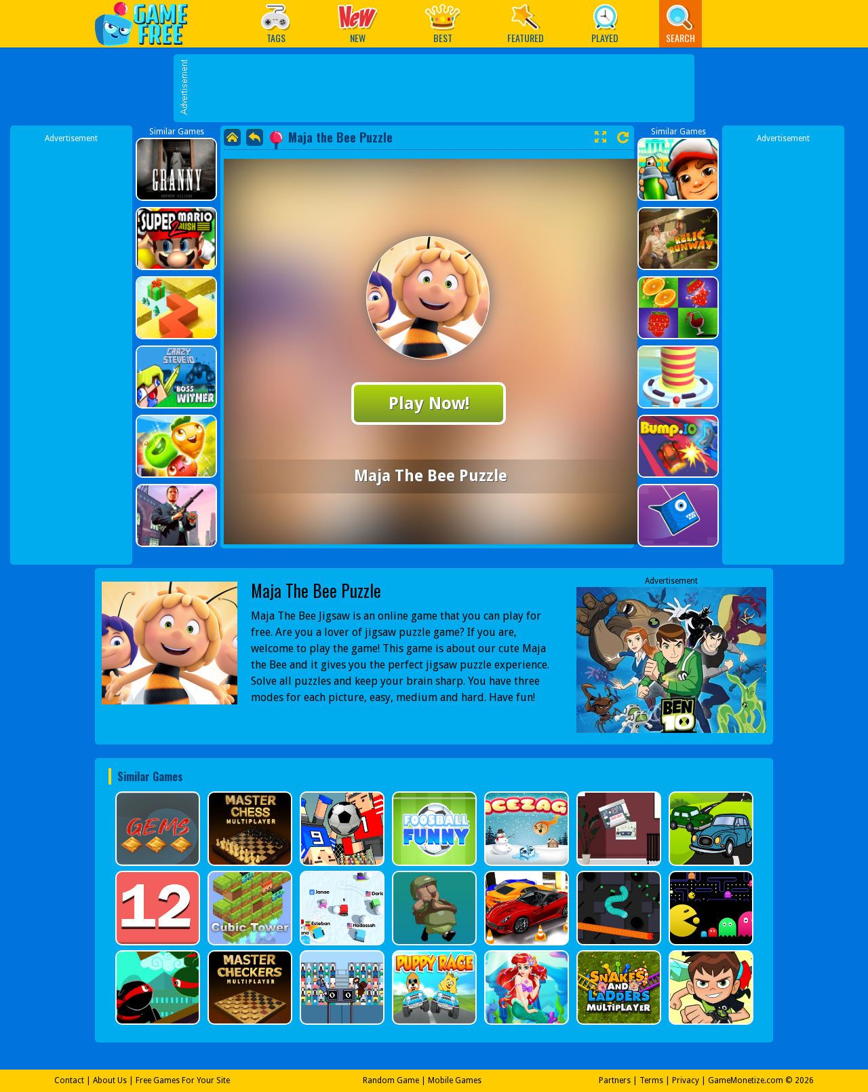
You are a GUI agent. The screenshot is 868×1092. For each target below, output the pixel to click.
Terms (651, 1080)
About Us (110, 1080)
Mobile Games (454, 1080)
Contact (69, 1080)
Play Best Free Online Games (148, 23)
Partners (615, 1080)
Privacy (685, 1080)
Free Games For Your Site (183, 1080)
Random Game (391, 1080)
